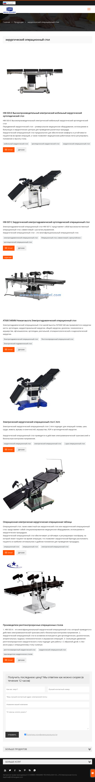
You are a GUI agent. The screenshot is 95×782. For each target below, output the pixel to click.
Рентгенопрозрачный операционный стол (57, 339)
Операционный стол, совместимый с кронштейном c (61, 238)
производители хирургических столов (18, 654)
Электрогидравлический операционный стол (21, 339)
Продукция (18, 22)
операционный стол (11, 547)
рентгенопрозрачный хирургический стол (19, 650)
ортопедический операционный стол (18, 242)
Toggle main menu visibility (89, 8)
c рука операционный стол (75, 444)
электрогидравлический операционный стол (21, 238)
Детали (21, 149)
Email (9, 149)
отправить (12, 735)
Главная (6, 22)
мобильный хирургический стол (16, 144)
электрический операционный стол (47, 444)
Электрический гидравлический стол (18, 343)
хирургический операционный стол (76, 144)
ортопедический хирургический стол (45, 144)
